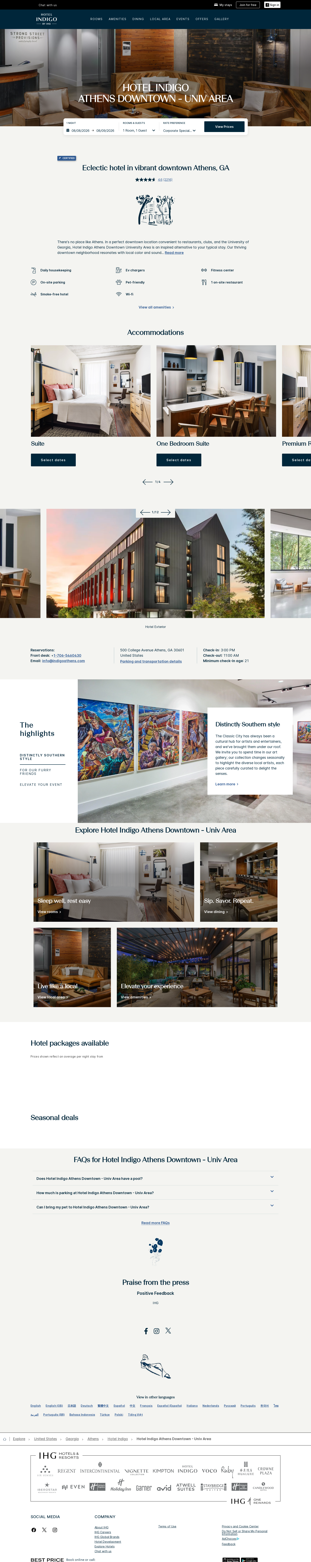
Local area (160, 19)
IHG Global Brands (107, 1537)
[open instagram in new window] (154, 1331)
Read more (174, 253)
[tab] (42, 731)
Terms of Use (167, 1526)
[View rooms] (48, 912)
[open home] (6, 1439)
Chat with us (48, 5)
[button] (53, 460)
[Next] (169, 481)
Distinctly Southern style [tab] (42, 757)
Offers (202, 19)
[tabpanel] (194, 751)
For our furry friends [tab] (35, 772)
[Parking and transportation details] (151, 662)
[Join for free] (248, 5)
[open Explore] (20, 1439)
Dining (138, 19)
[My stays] (223, 5)
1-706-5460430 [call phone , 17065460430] (67, 655)
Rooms (96, 19)
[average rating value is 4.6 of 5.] (149, 179)
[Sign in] (272, 5)
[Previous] (147, 481)
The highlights (37, 730)
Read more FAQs (155, 1223)
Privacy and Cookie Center (240, 1526)
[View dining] (215, 912)
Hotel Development (108, 1541)
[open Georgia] (72, 1439)
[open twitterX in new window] (166, 1331)
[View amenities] (135, 998)
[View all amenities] (156, 308)
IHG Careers (103, 1532)
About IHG (101, 1527)
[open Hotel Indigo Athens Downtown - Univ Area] (172, 1439)
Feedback (228, 1544)
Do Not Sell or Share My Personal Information (245, 1532)
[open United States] (45, 1439)
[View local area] (51, 998)
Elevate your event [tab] (41, 785)
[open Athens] (93, 1439)
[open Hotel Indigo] (117, 1439)
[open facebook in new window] (144, 1331)
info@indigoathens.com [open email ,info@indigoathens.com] (63, 661)
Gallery (221, 19)
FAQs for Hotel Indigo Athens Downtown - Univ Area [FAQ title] (155, 1160)
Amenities (118, 19)
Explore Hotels (105, 1546)
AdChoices (230, 1539)
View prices (224, 127)
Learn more (225, 784)
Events (183, 19)
